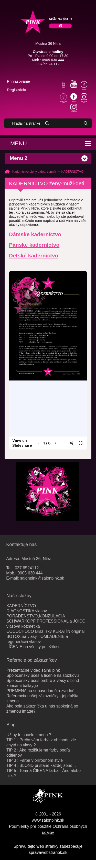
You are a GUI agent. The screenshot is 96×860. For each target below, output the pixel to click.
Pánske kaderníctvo (34, 245)
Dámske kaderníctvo (35, 234)
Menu (18, 143)
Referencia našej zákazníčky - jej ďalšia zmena (42, 698)
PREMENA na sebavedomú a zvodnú (40, 691)
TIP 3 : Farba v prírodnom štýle (34, 760)
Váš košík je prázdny (31, 90)
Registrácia (16, 90)
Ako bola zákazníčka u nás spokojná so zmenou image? (42, 708)
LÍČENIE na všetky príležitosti (33, 647)
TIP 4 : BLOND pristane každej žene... (41, 765)
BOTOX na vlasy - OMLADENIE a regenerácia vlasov (37, 639)
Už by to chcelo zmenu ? (28, 735)
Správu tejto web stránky (36, 846)
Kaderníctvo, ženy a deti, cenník (34, 171)
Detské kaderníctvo (33, 255)
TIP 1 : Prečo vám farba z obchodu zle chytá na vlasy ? (41, 742)
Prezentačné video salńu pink (33, 670)
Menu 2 (18, 158)
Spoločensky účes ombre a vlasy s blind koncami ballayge (42, 683)
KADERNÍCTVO (72, 171)
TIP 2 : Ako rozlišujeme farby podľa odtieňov (38, 752)
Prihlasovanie (18, 81)
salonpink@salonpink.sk (42, 578)
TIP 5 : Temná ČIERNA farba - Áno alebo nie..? (43, 773)
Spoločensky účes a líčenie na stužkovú (42, 675)
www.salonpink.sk (48, 820)
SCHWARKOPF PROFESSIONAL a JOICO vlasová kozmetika (46, 623)
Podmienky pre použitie (30, 826)
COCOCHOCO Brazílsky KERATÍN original (45, 631)
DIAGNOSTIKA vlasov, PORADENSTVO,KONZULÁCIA (35, 613)
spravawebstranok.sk (48, 852)
